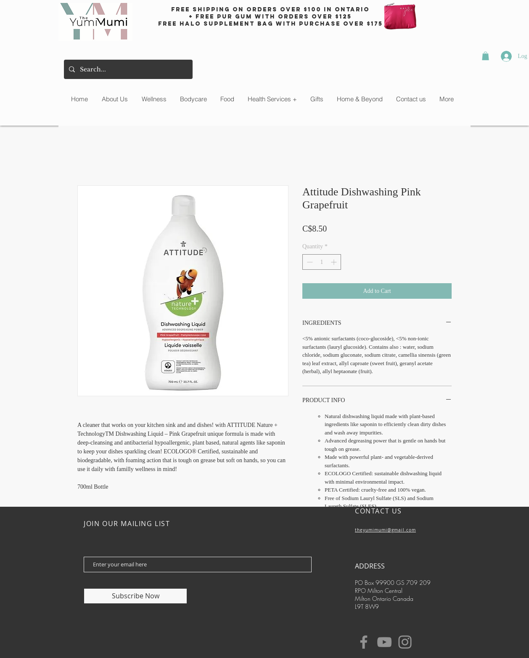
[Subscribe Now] (135, 596)
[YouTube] (384, 642)
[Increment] (334, 262)
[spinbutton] (321, 262)
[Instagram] (405, 642)
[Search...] (127, 69)
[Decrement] (309, 262)
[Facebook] (364, 642)
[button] (485, 56)
